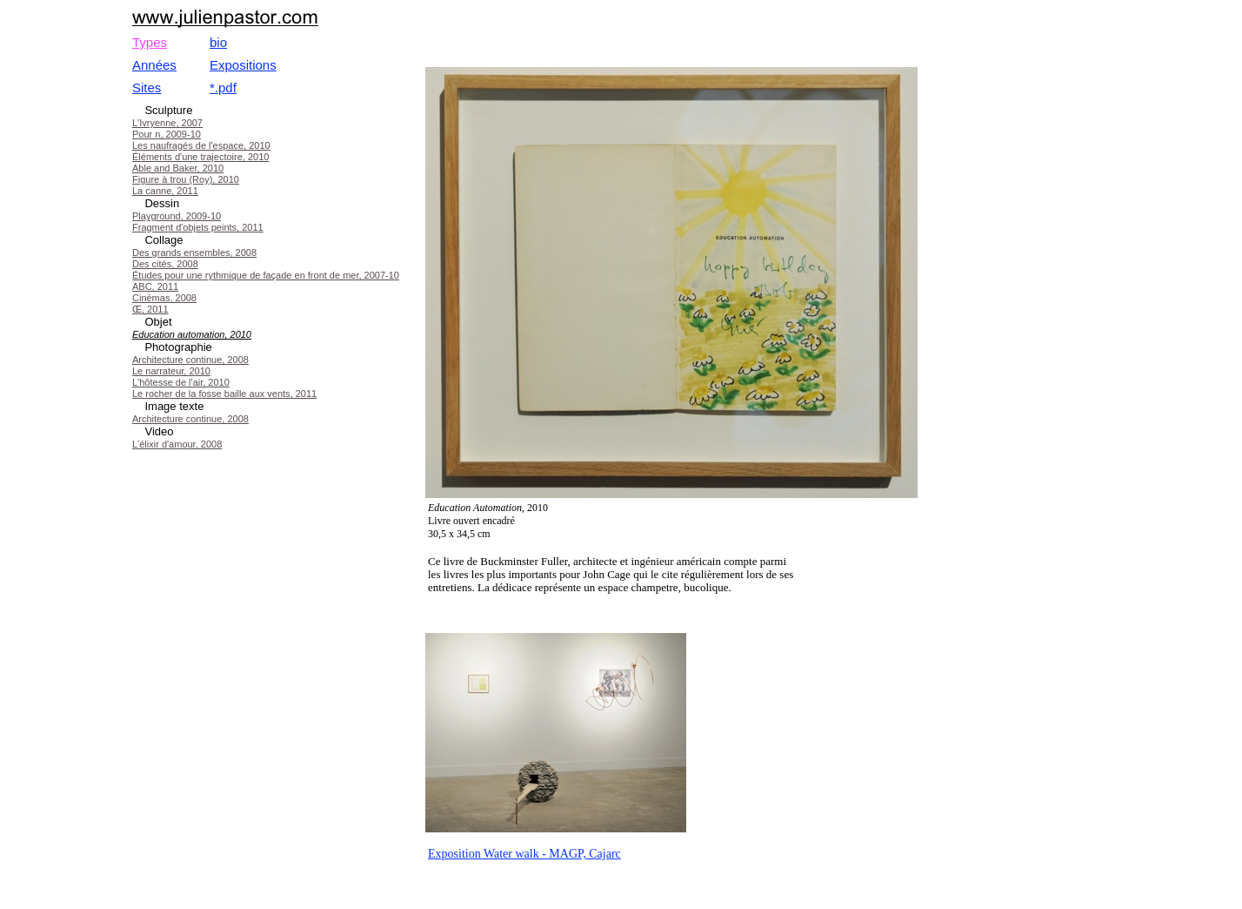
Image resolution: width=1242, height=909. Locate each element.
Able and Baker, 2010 (178, 168)
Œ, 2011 (150, 309)
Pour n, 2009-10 (166, 134)
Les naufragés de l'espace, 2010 (201, 145)
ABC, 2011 (155, 286)
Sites (146, 87)
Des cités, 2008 (165, 264)
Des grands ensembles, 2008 (194, 252)
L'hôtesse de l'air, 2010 (181, 382)
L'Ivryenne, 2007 (167, 123)
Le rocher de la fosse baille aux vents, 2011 (224, 393)
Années (154, 64)
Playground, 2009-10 (176, 216)
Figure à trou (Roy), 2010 (185, 179)
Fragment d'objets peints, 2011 (198, 227)
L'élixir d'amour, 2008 (177, 444)
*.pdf (223, 87)
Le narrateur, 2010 (171, 371)
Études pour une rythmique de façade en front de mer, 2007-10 (265, 275)
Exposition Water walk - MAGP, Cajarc (524, 853)
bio (218, 42)
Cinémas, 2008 (164, 298)
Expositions (243, 64)
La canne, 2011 (165, 190)
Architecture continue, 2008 (190, 359)
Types (149, 42)
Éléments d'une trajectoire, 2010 (200, 157)
